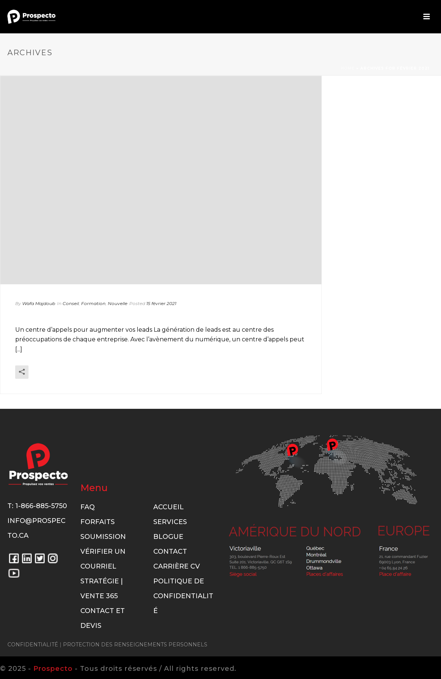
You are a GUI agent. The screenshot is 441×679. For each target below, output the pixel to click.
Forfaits (97, 522)
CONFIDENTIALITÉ (32, 644)
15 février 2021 (161, 303)
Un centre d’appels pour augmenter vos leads (147, 315)
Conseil (71, 303)
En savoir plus (285, 382)
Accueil (168, 507)
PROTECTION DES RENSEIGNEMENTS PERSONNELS (135, 644)
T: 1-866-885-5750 (37, 506)
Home (348, 68)
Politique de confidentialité (183, 596)
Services (170, 522)
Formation (93, 303)
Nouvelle (117, 303)
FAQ (87, 507)
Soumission (103, 537)
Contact (170, 551)
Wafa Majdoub (38, 303)
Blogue (168, 537)
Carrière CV (176, 566)
